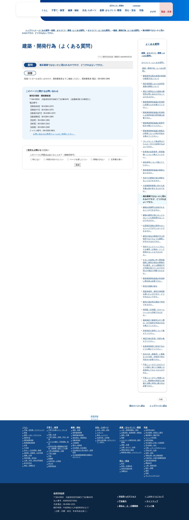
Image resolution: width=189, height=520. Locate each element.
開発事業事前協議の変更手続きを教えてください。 (154, 124)
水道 (25, 436)
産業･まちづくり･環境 (110, 10)
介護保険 (76, 433)
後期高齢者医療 (29, 433)
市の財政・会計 (150, 436)
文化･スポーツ (89, 10)
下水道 (26, 438)
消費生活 (124, 462)
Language (136, 6)
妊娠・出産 (52, 425)
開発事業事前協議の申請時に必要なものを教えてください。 (154, 104)
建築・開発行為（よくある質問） (126, 30)
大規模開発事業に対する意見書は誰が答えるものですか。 (154, 188)
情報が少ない (99, 159)
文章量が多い (116, 159)
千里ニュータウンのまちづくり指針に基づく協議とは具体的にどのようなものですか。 (154, 369)
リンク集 (150, 497)
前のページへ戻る (137, 406)
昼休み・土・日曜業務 (128, 497)
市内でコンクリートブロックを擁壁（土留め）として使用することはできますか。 (154, 251)
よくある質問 (43, 30)
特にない (36, 159)
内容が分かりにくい (55, 159)
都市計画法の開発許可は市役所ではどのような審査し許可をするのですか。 (154, 239)
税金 (25, 423)
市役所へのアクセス (127, 487)
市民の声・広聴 (150, 441)
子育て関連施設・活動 (56, 441)
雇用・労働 (125, 426)
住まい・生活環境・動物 (32, 441)
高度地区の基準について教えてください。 (154, 332)
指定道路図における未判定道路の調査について (154, 85)
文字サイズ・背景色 (117, 6)
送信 (78, 165)
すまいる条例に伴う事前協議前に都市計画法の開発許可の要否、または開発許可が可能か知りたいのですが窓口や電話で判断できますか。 (154, 266)
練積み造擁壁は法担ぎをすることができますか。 (154, 208)
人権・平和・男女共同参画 (33, 451)
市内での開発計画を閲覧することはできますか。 (154, 179)
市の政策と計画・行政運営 (154, 433)
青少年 (50, 454)
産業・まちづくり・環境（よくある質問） (68, 30)
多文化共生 (28, 454)
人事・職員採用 (150, 456)
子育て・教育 (57, 10)
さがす (153, 12)
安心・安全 (130, 10)
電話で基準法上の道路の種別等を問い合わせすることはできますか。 (154, 94)
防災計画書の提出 (150, 286)
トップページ (30, 30)
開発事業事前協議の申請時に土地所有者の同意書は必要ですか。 (154, 115)
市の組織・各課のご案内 (154, 423)
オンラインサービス (152, 466)
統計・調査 (149, 459)
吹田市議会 (149, 431)
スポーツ (100, 423)
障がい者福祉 (77, 436)
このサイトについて (155, 487)
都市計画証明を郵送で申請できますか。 (154, 303)
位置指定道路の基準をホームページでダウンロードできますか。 (154, 228)
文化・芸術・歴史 (103, 421)
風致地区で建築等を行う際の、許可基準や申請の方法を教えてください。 (154, 323)
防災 (122, 454)
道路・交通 (125, 435)
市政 (141, 10)
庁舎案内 (122, 492)
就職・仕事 (28, 446)
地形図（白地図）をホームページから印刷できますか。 (154, 312)
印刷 (161, 399)
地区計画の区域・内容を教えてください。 (154, 340)
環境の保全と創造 (127, 440)
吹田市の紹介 (150, 421)
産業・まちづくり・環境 (130, 418)
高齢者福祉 (76, 431)
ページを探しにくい (78, 159)
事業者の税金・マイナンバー (131, 443)
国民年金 (27, 428)
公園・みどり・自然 (128, 438)
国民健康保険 (28, 431)
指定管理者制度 (150, 451)
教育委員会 (52, 457)
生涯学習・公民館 (54, 452)
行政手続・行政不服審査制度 (155, 448)
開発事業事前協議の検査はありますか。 (154, 171)
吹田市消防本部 (126, 459)
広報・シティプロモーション (155, 438)
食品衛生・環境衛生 (80, 428)
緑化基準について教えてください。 (154, 163)
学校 (49, 447)
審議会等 (148, 454)
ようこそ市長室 (150, 428)
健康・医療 (76, 421)
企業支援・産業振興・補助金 (131, 423)
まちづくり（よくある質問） (99, 30)
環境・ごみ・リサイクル (32, 426)
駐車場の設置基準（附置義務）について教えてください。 (154, 154)
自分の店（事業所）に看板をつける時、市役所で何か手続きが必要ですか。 (154, 357)
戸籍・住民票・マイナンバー (34, 421)
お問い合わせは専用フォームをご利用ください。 (54, 134)
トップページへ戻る (158, 406)
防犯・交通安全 (126, 457)
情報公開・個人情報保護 (154, 446)
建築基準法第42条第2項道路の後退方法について (154, 77)
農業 (122, 428)
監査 (147, 464)
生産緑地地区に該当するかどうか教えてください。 (154, 347)
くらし (44, 10)
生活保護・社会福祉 (80, 438)
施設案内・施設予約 (152, 426)
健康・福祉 (73, 10)
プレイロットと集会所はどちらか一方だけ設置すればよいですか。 (154, 144)
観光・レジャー (102, 426)
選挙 (147, 461)
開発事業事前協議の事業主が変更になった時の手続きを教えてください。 (154, 133)
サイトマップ (152, 492)
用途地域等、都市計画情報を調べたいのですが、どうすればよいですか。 (154, 294)
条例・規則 (149, 443)
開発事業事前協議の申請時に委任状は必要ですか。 (154, 280)
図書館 (50, 449)
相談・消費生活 (29, 456)
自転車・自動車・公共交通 (33, 443)
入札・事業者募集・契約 (129, 421)
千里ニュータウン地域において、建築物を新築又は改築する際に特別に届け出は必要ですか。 (154, 382)
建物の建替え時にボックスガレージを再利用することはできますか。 (154, 218)
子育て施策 (52, 444)
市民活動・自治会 (30, 448)
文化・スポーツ (102, 418)
